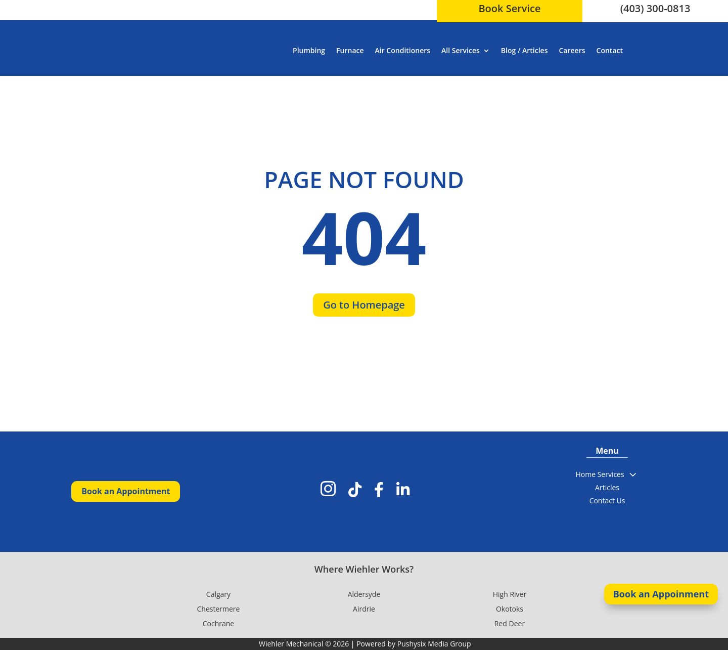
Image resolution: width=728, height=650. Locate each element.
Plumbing (309, 50)
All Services (460, 50)
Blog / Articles (524, 50)
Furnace (349, 50)
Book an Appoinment (661, 594)
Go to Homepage (364, 305)
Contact (610, 50)
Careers (572, 50)
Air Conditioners (403, 50)
